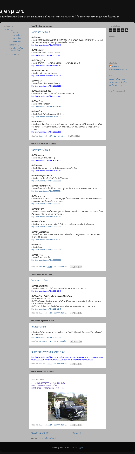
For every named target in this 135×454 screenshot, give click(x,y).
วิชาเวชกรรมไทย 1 (40, 280)
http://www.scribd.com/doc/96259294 (46, 191)
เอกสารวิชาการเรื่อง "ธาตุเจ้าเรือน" (48, 352)
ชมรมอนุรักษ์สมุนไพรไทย (118, 82)
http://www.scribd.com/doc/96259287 (46, 204)
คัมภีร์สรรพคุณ (38, 327)
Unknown (115, 66)
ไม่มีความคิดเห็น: (60, 267)
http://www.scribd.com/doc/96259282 (46, 181)
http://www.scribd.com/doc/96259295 (46, 250)
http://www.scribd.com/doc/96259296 (46, 106)
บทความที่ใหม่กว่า (40, 433)
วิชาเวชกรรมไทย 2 (40, 32)
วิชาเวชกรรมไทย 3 (40, 150)
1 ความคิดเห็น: (59, 136)
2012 (9, 29)
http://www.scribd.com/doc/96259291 (46, 227)
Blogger (80, 448)
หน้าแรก (76, 433)
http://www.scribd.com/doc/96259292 (46, 240)
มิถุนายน (12, 32)
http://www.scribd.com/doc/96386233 (46, 117)
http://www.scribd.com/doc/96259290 (46, 217)
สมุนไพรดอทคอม (115, 85)
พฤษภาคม (13, 54)
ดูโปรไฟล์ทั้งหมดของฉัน (118, 69)
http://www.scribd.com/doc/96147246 (46, 309)
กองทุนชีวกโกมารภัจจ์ (117, 79)
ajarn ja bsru (12, 11)
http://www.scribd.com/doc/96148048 (46, 337)
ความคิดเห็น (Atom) (48, 438)
